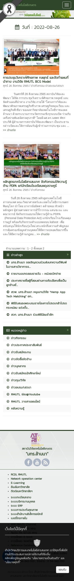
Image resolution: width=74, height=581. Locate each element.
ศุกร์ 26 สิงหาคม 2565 (16, 86)
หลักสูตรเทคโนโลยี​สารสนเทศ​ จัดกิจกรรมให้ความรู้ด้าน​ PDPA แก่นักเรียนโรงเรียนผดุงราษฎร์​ (35, 183)
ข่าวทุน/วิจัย (16, 380)
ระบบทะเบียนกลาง (21, 497)
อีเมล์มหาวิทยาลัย (20, 487)
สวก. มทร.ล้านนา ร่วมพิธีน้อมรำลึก (29, 314)
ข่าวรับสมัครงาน (18, 352)
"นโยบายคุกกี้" (13, 562)
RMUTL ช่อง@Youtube (23, 394)
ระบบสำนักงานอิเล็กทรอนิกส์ (26, 514)
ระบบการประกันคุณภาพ (24, 510)
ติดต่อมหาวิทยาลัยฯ (21, 491)
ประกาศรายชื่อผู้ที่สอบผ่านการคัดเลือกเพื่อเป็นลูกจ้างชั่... (36, 282)
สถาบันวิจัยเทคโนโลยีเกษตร (19, 5)
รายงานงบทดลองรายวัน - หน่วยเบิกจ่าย (33, 273)
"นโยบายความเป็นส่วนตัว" (46, 558)
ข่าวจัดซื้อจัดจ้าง (18, 359)
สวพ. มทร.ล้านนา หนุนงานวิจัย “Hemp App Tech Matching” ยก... (35, 294)
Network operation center (26, 479)
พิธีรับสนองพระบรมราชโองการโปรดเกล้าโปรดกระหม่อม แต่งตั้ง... (36, 305)
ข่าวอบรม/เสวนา (54, 86)
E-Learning (18, 483)
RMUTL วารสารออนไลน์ (23, 401)
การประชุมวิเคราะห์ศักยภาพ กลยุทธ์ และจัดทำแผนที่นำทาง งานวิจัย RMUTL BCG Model (35, 79)
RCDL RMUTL (19, 474)
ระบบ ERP (16, 506)
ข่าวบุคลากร (16, 366)
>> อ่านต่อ (9, 130)
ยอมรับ (63, 569)
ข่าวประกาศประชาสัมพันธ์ (24, 345)
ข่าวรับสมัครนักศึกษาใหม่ (23, 373)
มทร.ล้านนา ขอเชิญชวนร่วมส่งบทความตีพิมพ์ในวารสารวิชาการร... (36, 264)
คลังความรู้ (15, 408)
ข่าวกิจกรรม (38, 86)
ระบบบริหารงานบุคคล (23, 502)
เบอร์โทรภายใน (19, 518)
